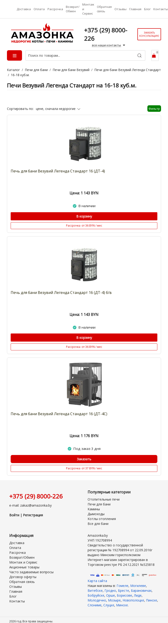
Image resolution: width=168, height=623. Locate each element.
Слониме (94, 605)
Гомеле (122, 585)
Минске (122, 605)
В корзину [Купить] (84, 216)
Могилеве (138, 585)
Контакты (160, 9)
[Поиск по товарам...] (85, 55)
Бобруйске (96, 595)
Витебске (95, 590)
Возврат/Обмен (72, 9)
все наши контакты (109, 45)
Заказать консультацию (149, 34)
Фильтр (154, 108)
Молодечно (97, 600)
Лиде (138, 595)
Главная (135, 9)
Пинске (151, 600)
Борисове (124, 595)
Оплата (39, 9)
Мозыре (114, 600)
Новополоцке (133, 600)
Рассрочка (55, 9)
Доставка (24, 9)
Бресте (123, 590)
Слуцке (108, 605)
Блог (147, 9)
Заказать (84, 459)
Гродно (110, 590)
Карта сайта (97, 581)
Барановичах (141, 590)
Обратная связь (104, 9)
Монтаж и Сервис (88, 9)
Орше (110, 595)
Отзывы (120, 9)
